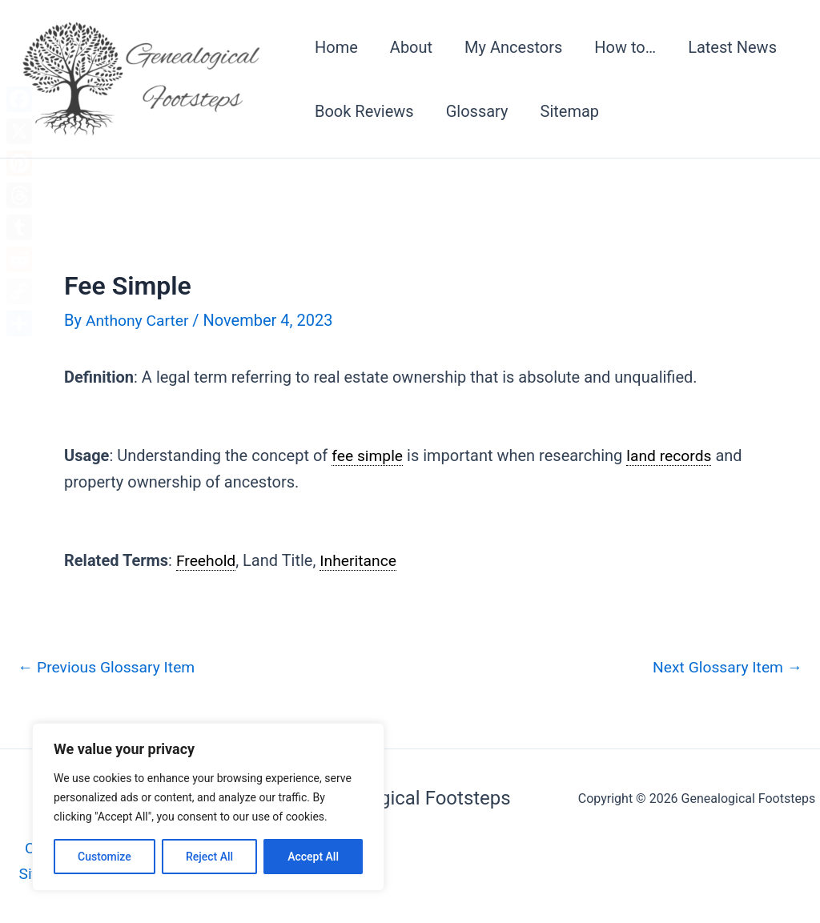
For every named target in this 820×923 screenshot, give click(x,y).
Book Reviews (364, 111)
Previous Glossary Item (110, 667)
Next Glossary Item (724, 667)
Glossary (477, 111)
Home (336, 47)
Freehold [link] (207, 560)
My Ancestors (513, 47)
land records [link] (673, 455)
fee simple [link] (368, 455)
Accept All (313, 856)
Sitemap (570, 111)
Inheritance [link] (361, 560)
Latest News (732, 47)
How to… (625, 47)
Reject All (209, 856)
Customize (104, 856)
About (411, 47)
